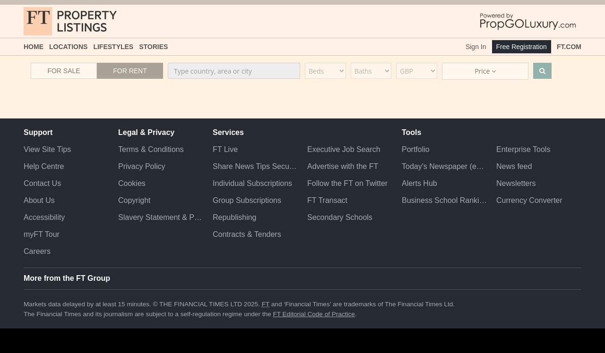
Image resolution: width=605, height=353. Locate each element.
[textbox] (234, 70)
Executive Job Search (343, 149)
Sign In (476, 46)
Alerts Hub (419, 183)
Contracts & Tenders (247, 234)
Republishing (235, 217)
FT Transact (327, 200)
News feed (514, 166)
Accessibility (44, 217)
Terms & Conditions (151, 149)
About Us (39, 200)
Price (485, 71)
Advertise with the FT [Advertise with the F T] (342, 166)
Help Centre (44, 166)
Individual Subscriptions (252, 183)
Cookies (132, 183)
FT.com (569, 46)
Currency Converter (529, 200)
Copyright (134, 200)
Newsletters (516, 183)
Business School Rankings (444, 200)
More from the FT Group (67, 278)
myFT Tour (42, 234)
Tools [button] (411, 132)
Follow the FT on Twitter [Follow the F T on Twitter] (347, 183)
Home (33, 46)
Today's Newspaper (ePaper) (444, 166)
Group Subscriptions (247, 200)
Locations (68, 46)
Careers (37, 251)
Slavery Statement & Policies (160, 217)
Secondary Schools (339, 217)
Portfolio (416, 149)
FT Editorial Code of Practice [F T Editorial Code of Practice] (314, 314)
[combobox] (234, 71)
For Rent (130, 71)
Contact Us (42, 183)
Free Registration (521, 46)
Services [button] (228, 132)
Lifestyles (113, 46)
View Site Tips (47, 149)
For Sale (63, 71)
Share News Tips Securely (255, 166)
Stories (153, 46)
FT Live (225, 149)
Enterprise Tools (523, 149)
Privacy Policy (141, 166)
